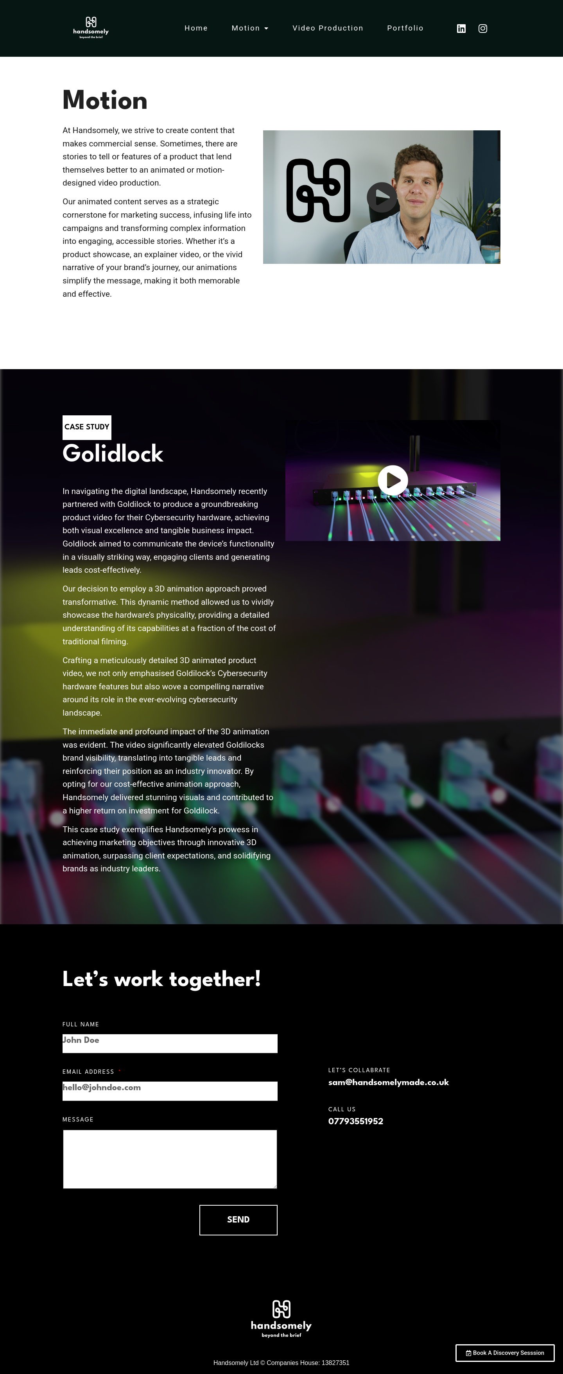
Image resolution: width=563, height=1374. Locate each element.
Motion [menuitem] (250, 27)
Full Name (81, 1025)
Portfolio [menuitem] (405, 27)
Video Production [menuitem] (328, 27)
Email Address (90, 1072)
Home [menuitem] (196, 27)
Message (78, 1120)
